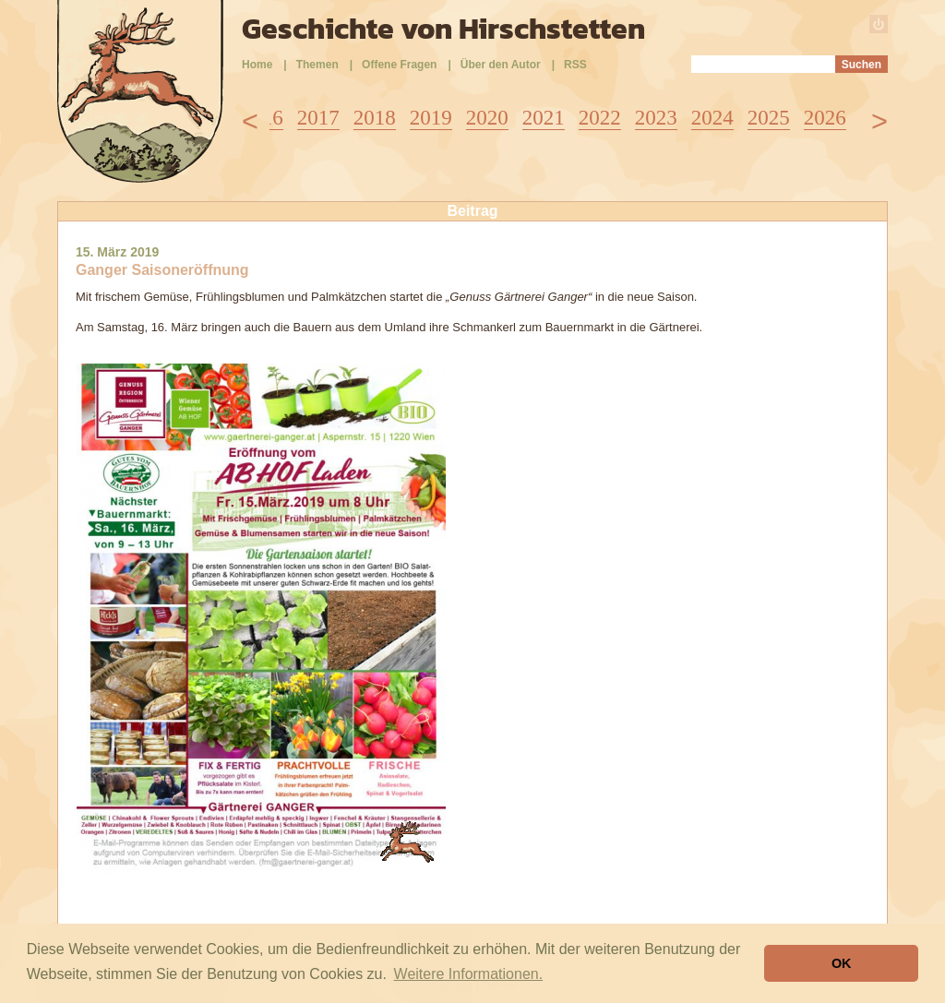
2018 (374, 117)
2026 (825, 117)
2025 (769, 117)
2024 (712, 117)
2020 (487, 117)
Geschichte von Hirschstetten (443, 28)
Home (257, 64)
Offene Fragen (399, 64)
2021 (543, 117)
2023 (656, 117)
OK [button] (841, 963)
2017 (318, 117)
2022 (600, 117)
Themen (317, 64)
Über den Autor (501, 64)
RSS (575, 64)
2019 (431, 117)
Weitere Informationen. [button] (469, 974)
